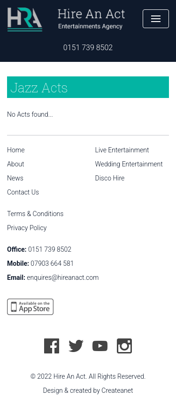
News (15, 178)
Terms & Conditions (35, 214)
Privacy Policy (26, 228)
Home (15, 150)
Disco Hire (110, 178)
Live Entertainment (122, 150)
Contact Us (23, 192)
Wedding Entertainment (129, 164)
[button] (156, 18)
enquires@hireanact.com (63, 277)
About (15, 164)
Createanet (117, 390)
